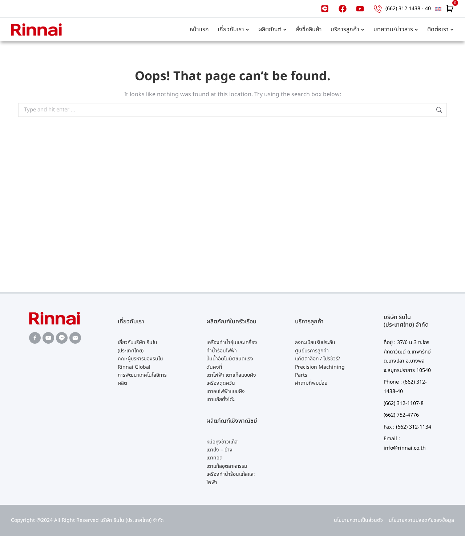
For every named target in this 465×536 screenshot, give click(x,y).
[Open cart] (449, 8)
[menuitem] (438, 9)
